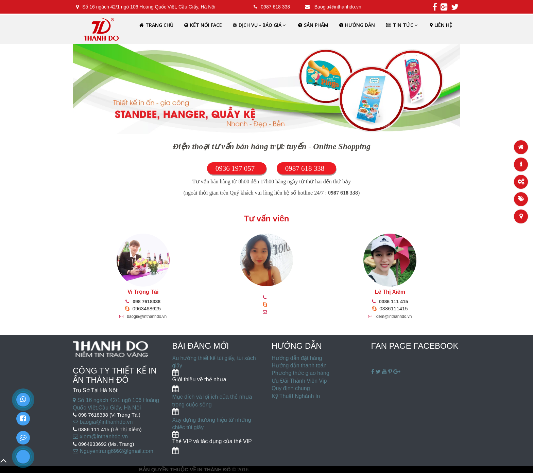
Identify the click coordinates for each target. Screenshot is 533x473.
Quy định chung (291, 388)
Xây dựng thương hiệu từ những (211, 420)
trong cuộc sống (192, 404)
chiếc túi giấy (188, 427)
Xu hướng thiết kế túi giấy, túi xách (214, 358)
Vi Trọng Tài (143, 292)
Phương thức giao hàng (300, 373)
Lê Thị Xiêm (390, 292)
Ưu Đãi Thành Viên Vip (299, 381)
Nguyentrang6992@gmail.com (113, 451)
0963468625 (143, 308)
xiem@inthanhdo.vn (390, 316)
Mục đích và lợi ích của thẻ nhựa (212, 397)
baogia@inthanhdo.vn (143, 316)
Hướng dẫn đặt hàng (297, 358)
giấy (177, 365)
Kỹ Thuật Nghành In (296, 396)
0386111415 (390, 308)
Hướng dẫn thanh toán (299, 365)
